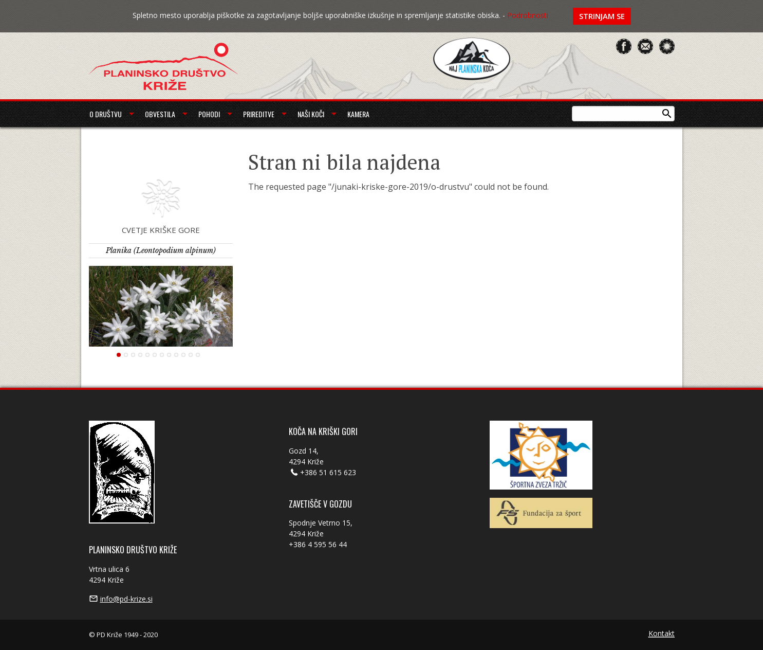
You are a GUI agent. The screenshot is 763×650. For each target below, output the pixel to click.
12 (198, 355)
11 (191, 355)
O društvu (105, 114)
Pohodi (209, 114)
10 (183, 355)
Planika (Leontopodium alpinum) (161, 250)
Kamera (358, 114)
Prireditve (258, 114)
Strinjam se (602, 16)
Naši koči (310, 114)
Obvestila (160, 114)
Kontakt (661, 634)
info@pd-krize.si (126, 599)
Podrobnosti (527, 15)
